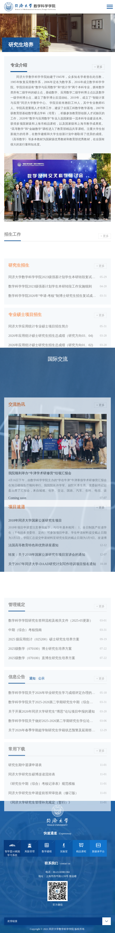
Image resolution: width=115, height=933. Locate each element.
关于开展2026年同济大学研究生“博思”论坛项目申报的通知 (51, 742)
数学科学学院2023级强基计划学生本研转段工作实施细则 (50, 307)
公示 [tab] (41, 709)
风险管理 (30, 847)
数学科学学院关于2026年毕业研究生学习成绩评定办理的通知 (53, 724)
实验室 (64, 847)
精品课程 (81, 847)
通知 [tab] (32, 709)
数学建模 (47, 847)
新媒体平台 (98, 847)
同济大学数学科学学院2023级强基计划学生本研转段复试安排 (53, 298)
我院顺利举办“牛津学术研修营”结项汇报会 (39, 521)
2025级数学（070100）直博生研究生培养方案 (41, 689)
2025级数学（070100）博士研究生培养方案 (40, 679)
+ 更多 (98, 66)
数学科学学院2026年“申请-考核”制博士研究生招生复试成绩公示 (55, 317)
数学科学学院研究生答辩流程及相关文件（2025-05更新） (50, 651)
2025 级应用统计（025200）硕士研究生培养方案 (43, 670)
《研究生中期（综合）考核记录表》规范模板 (41, 814)
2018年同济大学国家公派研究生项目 (35, 553)
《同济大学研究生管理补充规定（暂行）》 (40, 833)
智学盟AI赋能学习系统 (12, 849)
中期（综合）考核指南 (25, 661)
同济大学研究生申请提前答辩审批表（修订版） (43, 824)
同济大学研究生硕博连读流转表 (31, 805)
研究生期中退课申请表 (25, 796)
